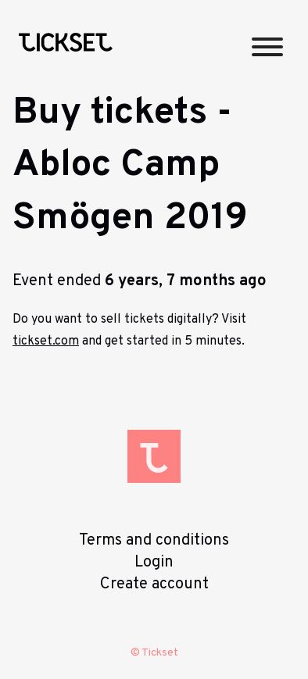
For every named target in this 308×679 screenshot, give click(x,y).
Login (154, 562)
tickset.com (46, 341)
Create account (154, 584)
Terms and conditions (154, 541)
